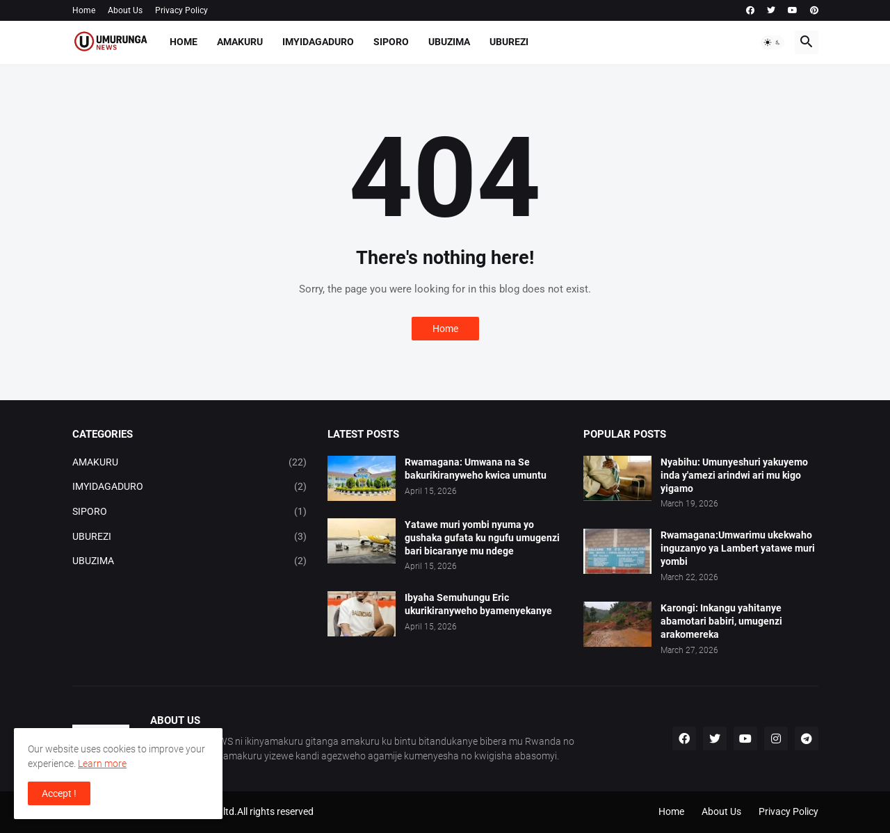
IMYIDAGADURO (318, 41)
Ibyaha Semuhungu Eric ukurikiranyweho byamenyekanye (478, 604)
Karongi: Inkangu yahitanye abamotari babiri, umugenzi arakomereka (721, 621)
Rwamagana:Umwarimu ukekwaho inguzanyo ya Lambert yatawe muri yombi (738, 548)
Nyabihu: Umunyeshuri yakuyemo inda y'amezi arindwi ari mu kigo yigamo (734, 475)
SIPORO (391, 41)
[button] (772, 42)
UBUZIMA (449, 41)
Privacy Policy (181, 10)
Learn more (102, 763)
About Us (125, 10)
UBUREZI (509, 41)
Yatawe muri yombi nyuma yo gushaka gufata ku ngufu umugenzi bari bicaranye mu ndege (482, 537)
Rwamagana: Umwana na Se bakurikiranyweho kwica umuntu (476, 468)
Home (83, 10)
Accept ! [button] (59, 793)
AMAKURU (240, 41)
